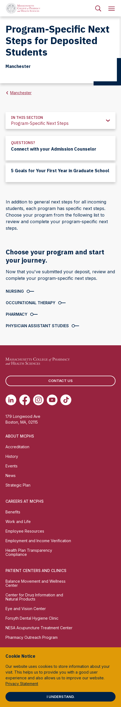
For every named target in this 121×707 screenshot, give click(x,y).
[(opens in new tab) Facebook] (24, 399)
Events (11, 466)
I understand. (61, 696)
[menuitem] (98, 8)
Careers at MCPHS (24, 501)
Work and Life (18, 521)
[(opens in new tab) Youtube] (52, 399)
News (10, 475)
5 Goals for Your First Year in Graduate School (60, 170)
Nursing (15, 291)
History (11, 456)
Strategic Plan (17, 485)
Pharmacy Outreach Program (31, 637)
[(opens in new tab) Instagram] (38, 399)
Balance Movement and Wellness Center (35, 583)
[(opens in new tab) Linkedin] (10, 399)
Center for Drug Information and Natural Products (34, 597)
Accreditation (17, 446)
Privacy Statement (21, 683)
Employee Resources (24, 531)
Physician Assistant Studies (37, 325)
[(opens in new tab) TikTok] (65, 399)
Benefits (12, 512)
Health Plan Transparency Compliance (28, 552)
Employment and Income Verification (38, 540)
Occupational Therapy (30, 302)
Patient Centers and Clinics (35, 570)
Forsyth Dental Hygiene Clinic (31, 618)
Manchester (21, 92)
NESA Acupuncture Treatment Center (38, 627)
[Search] (98, 8)
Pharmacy (16, 314)
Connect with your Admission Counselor (53, 149)
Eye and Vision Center (25, 608)
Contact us (60, 380)
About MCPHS (19, 436)
